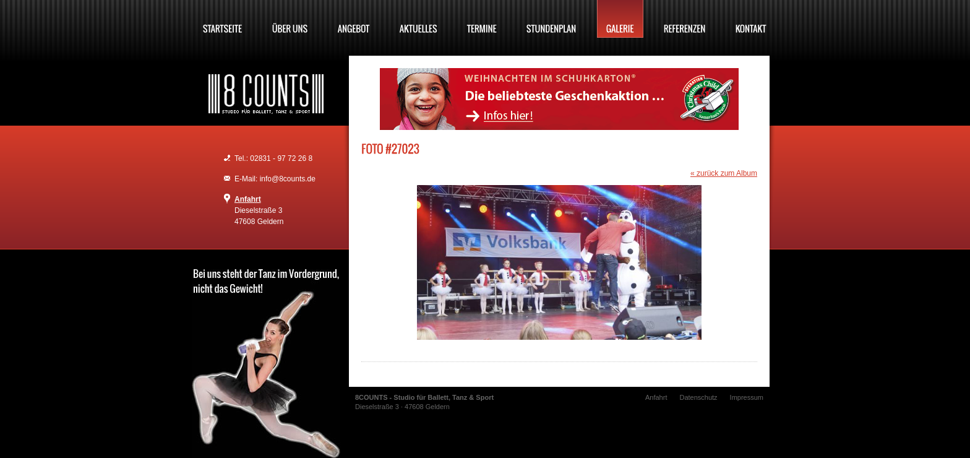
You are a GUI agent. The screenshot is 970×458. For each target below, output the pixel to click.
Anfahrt (247, 199)
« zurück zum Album (723, 173)
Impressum (746, 397)
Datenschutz (698, 397)
